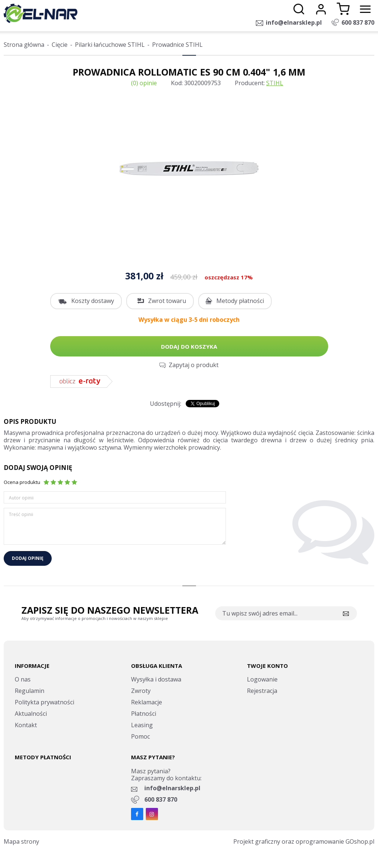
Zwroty (141, 691)
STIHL (274, 83)
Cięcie (60, 45)
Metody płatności (240, 301)
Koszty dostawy (92, 301)
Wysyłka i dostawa (156, 679)
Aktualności (31, 714)
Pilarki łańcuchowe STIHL (110, 45)
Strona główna (24, 45)
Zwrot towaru (167, 301)
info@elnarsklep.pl (294, 22)
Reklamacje (146, 702)
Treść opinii (21, 514)
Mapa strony (21, 841)
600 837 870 (357, 22)
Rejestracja (262, 691)
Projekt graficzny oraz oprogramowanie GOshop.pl (303, 841)
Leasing (142, 725)
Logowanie (262, 679)
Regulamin (29, 691)
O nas (23, 679)
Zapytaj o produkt (194, 365)
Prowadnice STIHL (177, 45)
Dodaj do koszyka (189, 346)
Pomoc (140, 736)
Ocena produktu (22, 482)
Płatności (143, 714)
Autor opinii (21, 498)
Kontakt (26, 725)
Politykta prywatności (44, 702)
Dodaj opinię (28, 558)
